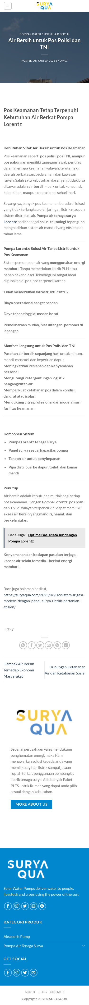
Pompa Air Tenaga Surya (23, 945)
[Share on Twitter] (40, 645)
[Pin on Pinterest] (57, 645)
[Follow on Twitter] (25, 906)
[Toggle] (83, 945)
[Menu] (8, 6)
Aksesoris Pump (17, 936)
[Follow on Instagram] (16, 906)
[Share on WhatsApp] (23, 645)
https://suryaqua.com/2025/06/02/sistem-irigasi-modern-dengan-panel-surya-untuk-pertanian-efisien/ (44, 600)
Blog (42, 992)
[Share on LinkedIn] (66, 645)
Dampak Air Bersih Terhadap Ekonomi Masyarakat (19, 669)
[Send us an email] (33, 906)
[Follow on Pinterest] (42, 906)
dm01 (63, 60)
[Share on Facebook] (32, 645)
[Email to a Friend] (49, 645)
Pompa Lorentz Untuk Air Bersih (44, 34)
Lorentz (10, 221)
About (30, 992)
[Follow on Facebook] (8, 906)
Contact (57, 992)
